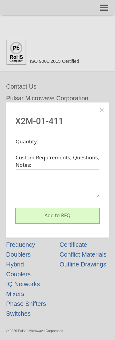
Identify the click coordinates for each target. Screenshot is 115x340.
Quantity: (27, 141)
